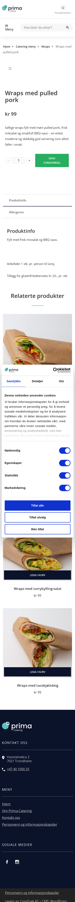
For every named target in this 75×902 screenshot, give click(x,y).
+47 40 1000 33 (18, 769)
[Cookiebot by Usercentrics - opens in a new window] (53, 370)
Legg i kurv (37, 575)
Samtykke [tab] (13, 381)
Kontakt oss (11, 817)
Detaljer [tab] (37, 381)
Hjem (6, 46)
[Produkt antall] (19, 160)
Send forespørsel (52, 160)
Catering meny (26, 46)
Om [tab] (61, 381)
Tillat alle (37, 505)
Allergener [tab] (16, 212)
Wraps (45, 46)
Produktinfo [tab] (17, 200)
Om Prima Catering (17, 810)
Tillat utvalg (37, 517)
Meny (9, 28)
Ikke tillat (37, 529)
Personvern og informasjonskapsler (29, 824)
